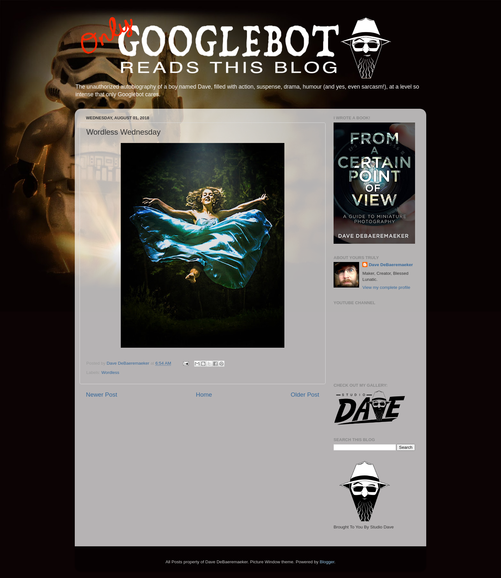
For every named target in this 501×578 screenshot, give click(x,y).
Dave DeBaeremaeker (391, 264)
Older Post (305, 394)
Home (204, 394)
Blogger (327, 561)
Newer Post (101, 394)
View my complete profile (386, 287)
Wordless (110, 372)
